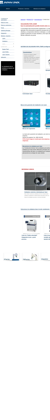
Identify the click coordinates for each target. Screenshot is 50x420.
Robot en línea (4, 22)
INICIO (8, 8)
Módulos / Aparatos (5, 36)
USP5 (3, 38)
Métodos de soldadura (39, 8)
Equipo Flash (5, 49)
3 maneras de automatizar (4, 19)
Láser (3, 44)
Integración (3, 33)
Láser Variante (5, 54)
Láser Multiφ (5, 52)
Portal (2, 28)
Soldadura (4, 41)
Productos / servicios (23, 8)
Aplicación (3, 57)
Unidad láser (4, 46)
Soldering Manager (5, 30)
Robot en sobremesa (6, 25)
